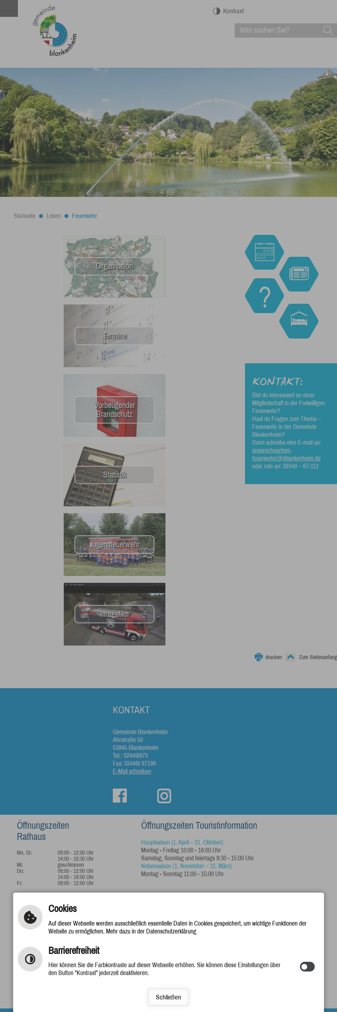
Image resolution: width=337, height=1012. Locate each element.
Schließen (168, 997)
